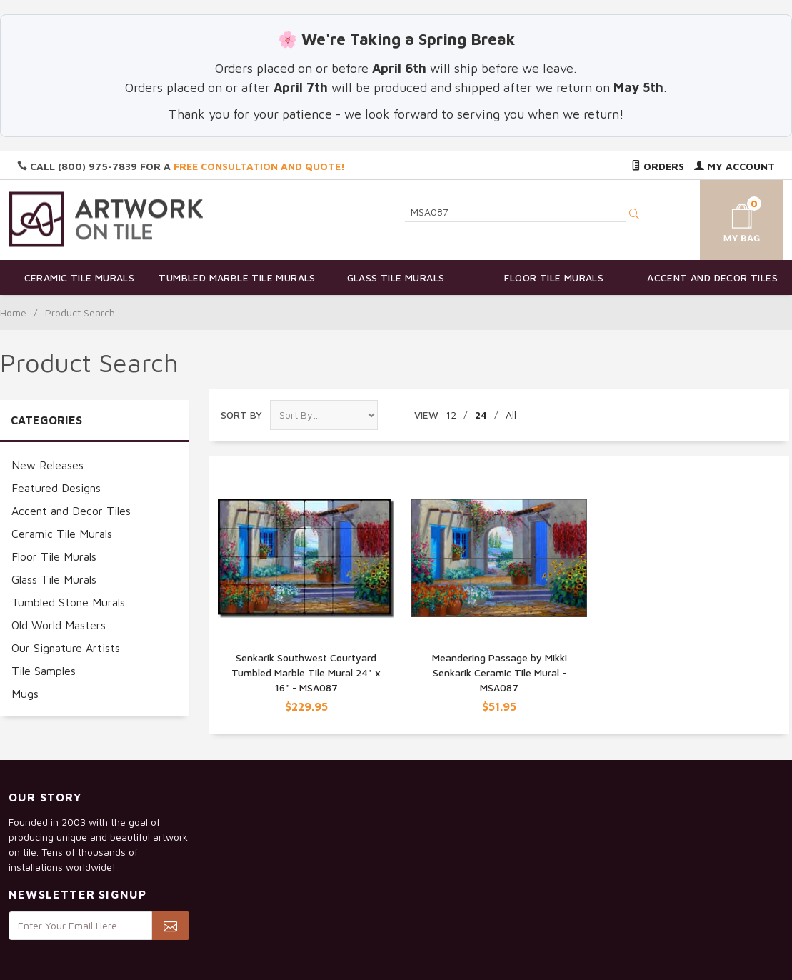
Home (13, 312)
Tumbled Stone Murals (68, 602)
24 (481, 415)
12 (451, 415)
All (511, 415)
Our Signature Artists (65, 647)
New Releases (47, 465)
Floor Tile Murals (553, 277)
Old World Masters (58, 625)
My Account (734, 166)
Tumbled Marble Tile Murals (237, 277)
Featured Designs (56, 487)
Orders (657, 166)
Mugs (25, 693)
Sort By (241, 415)
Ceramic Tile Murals (79, 277)
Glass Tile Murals (396, 277)
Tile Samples (43, 670)
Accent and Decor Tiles (712, 277)
